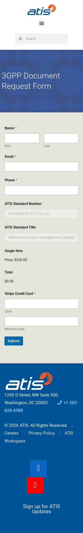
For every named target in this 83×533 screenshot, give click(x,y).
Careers (11, 433)
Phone (11, 180)
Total (9, 272)
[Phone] (41, 190)
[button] (41, 23)
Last (47, 146)
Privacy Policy (42, 433)
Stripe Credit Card (20, 294)
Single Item (14, 251)
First (8, 146)
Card (8, 311)
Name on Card (14, 329)
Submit (14, 341)
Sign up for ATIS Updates (41, 508)
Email (10, 156)
